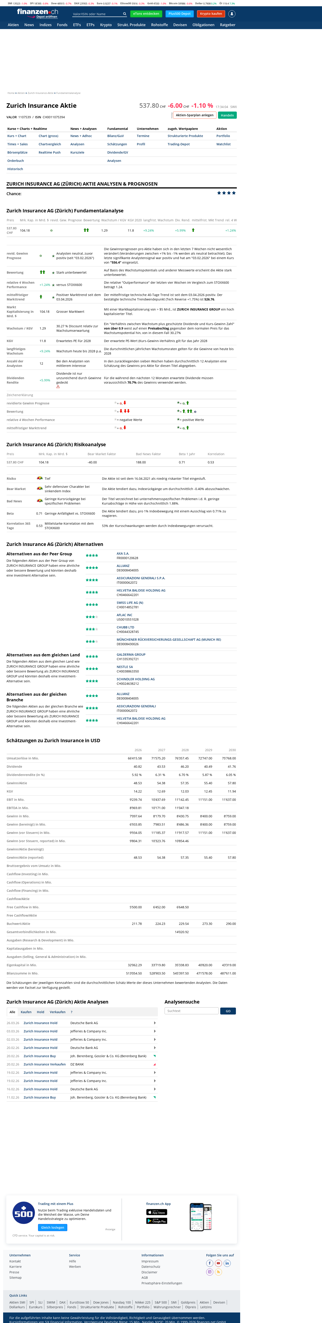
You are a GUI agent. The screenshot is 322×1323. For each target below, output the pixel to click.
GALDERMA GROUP (131, 654)
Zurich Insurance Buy (40, 1056)
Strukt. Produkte (131, 25)
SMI (10, 3)
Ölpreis (190, 1307)
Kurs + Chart (16, 136)
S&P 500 (161, 1302)
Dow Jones (101, 1302)
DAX (76, 3)
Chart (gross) (48, 136)
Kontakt (15, 1261)
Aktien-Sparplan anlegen (195, 115)
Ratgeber (227, 25)
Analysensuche (182, 1002)
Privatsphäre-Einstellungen (162, 1283)
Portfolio (223, 136)
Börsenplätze (17, 152)
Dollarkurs (17, 1307)
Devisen (180, 25)
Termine (143, 136)
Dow (54, 3)
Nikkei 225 (142, 1302)
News (29, 25)
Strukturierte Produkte (185, 136)
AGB (145, 1278)
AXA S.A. (123, 553)
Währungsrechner (167, 1307)
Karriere (15, 1267)
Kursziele (77, 152)
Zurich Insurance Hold (40, 1023)
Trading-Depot (179, 144)
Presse (14, 1272)
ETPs (91, 25)
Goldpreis (188, 1302)
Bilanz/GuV (115, 136)
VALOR (11, 117)
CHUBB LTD (125, 627)
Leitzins (206, 1307)
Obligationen (203, 25)
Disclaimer (149, 1272)
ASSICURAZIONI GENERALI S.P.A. (141, 578)
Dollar (199, 3)
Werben (75, 1267)
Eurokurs (35, 1307)
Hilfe (72, 1261)
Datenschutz (151, 1267)
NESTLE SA (125, 667)
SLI (40, 1302)
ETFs (77, 25)
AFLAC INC (124, 615)
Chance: (13, 193)
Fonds (62, 25)
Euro (99, 3)
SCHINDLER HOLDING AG (136, 679)
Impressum (150, 1261)
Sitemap (15, 1278)
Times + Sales (17, 144)
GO (228, 1011)
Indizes (46, 25)
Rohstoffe (159, 25)
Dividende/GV (117, 152)
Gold (150, 3)
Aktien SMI (17, 1302)
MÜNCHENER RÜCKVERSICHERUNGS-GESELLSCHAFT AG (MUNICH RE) (169, 639)
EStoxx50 (125, 3)
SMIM (51, 1302)
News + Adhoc (81, 136)
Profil (141, 144)
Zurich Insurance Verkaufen (45, 1064)
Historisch (15, 169)
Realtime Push (50, 152)
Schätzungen (117, 144)
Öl (220, 3)
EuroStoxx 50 (79, 1302)
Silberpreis (55, 1307)
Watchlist (223, 144)
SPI (32, 3)
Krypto (106, 25)
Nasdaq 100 (122, 1302)
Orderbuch (15, 161)
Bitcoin (173, 3)
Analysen (77, 144)
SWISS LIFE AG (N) (130, 602)
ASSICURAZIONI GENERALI (136, 706)
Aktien (13, 25)
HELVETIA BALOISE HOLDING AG (141, 590)
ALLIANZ (123, 566)
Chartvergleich (50, 144)
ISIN (38, 117)
